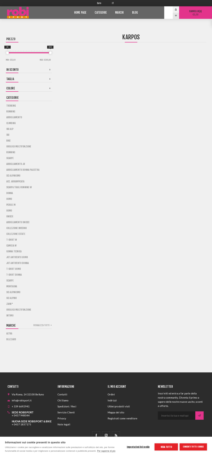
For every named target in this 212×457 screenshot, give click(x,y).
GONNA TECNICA (14, 251)
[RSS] (116, 435)
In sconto (12, 69)
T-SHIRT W (11, 239)
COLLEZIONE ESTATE (15, 233)
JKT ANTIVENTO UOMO (17, 257)
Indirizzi (112, 400)
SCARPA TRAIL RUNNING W (19, 187)
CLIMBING (11, 123)
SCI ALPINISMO (13, 175)
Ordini (111, 394)
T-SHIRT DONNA (14, 274)
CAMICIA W (11, 245)
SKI (8, 134)
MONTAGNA (11, 286)
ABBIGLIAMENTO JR (15, 164)
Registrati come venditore (122, 418)
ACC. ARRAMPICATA (15, 181)
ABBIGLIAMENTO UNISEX (18, 222)
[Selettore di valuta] (102, 3)
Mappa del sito (116, 412)
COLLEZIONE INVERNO (16, 228)
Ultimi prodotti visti (119, 406)
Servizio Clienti (66, 412)
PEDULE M (11, 204)
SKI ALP (9, 129)
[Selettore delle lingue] (113, 3)
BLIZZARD (11, 339)
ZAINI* (9, 303)
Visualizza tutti (41, 325)
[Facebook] (96, 435)
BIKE (8, 140)
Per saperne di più (106, 451)
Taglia (10, 79)
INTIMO (10, 315)
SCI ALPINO (11, 298)
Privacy (61, 418)
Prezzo (10, 39)
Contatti (62, 394)
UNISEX (9, 216)
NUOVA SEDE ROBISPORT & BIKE (31, 421)
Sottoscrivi (199, 415)
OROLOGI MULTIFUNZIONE (18, 146)
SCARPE (10, 158)
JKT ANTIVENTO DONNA (17, 263)
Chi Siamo (63, 400)
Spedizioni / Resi (66, 406)
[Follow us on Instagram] (106, 435)
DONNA (9, 193)
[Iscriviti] (176, 415)
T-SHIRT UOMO (13, 268)
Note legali (63, 424)
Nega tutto (166, 447)
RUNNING (10, 111)
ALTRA (9, 333)
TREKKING (11, 105)
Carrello (195, 13)
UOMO (9, 199)
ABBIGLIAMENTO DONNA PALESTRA (23, 169)
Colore (10, 88)
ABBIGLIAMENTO (14, 117)
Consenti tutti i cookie (193, 447)
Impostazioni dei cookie (138, 447)
